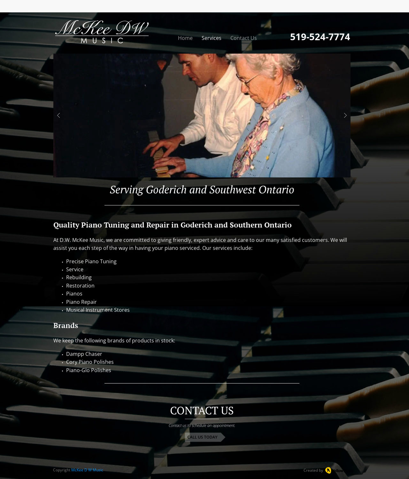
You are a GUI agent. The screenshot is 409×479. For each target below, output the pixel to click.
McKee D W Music (87, 470)
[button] (202, 115)
